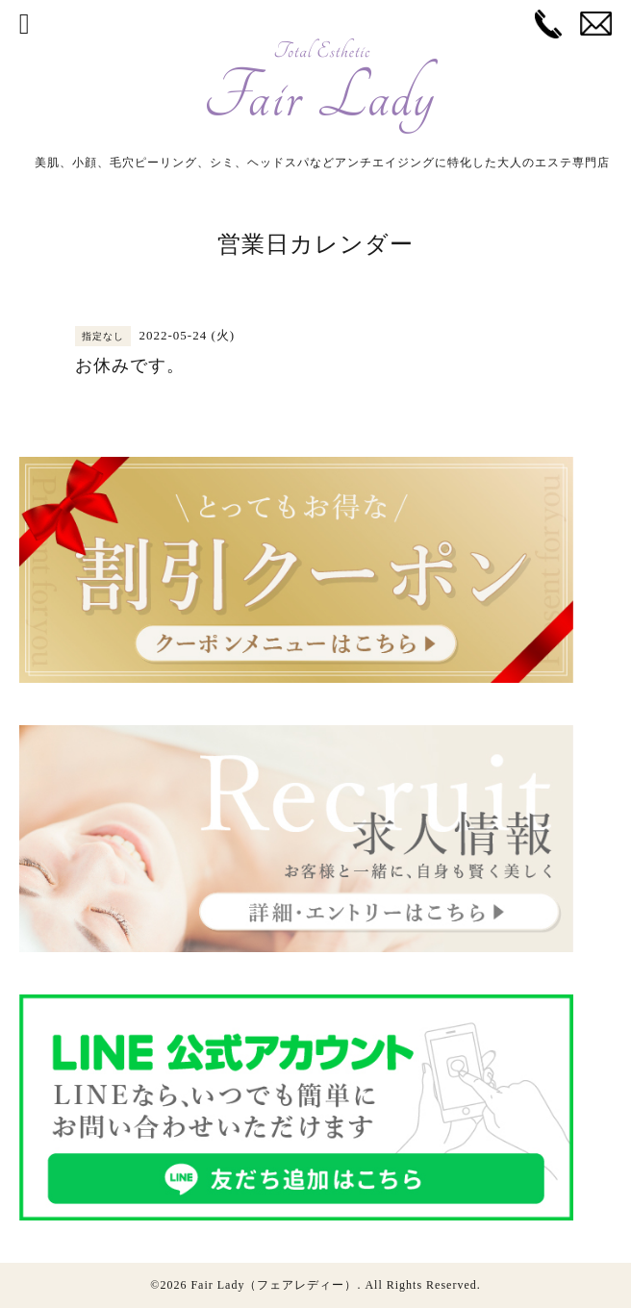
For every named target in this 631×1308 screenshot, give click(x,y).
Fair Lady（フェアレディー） (273, 1285)
